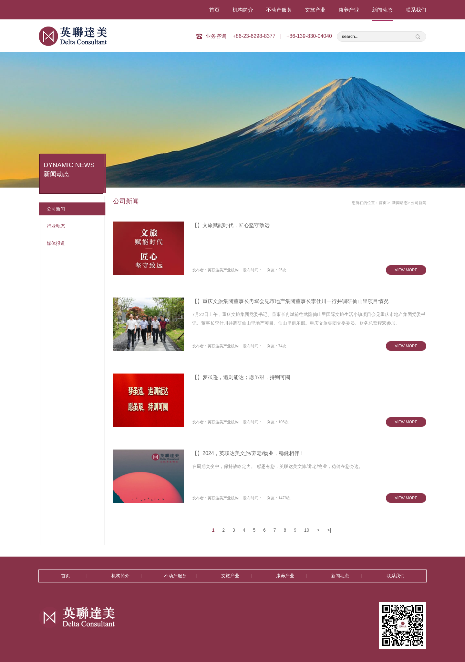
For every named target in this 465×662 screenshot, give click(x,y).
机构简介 (242, 10)
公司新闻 (56, 209)
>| (329, 530)
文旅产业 (315, 10)
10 (306, 530)
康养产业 (348, 10)
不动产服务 (279, 10)
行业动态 (56, 226)
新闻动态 (382, 10)
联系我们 (416, 10)
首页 (214, 10)
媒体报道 (56, 243)
